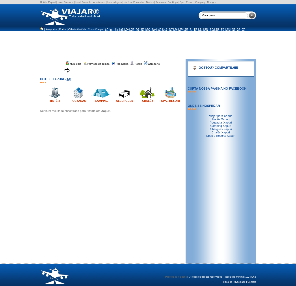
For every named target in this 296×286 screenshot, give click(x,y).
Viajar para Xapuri (220, 116)
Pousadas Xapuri (221, 122)
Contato (252, 281)
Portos (62, 29)
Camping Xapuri (220, 125)
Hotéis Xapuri (220, 119)
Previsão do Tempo (96, 64)
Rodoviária (120, 64)
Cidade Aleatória (77, 29)
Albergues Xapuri (221, 129)
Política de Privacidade (233, 281)
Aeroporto (152, 64)
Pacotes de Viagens (176, 276)
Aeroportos (51, 29)
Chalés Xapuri (221, 132)
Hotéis (136, 64)
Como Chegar (95, 29)
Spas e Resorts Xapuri (220, 135)
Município (73, 64)
